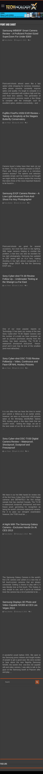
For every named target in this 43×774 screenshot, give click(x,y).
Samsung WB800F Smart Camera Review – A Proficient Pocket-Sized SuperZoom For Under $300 (20, 33)
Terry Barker (8, 40)
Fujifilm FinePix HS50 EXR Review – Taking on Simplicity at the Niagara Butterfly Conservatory (21, 116)
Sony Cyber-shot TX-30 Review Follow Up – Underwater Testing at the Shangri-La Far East (20, 279)
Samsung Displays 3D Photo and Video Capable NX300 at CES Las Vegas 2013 (20, 605)
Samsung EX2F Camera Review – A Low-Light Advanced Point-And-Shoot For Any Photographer (21, 196)
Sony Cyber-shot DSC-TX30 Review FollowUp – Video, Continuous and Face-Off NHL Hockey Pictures (21, 361)
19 (28, 451)
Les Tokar (7, 123)
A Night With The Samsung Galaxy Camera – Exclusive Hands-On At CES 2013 (20, 527)
